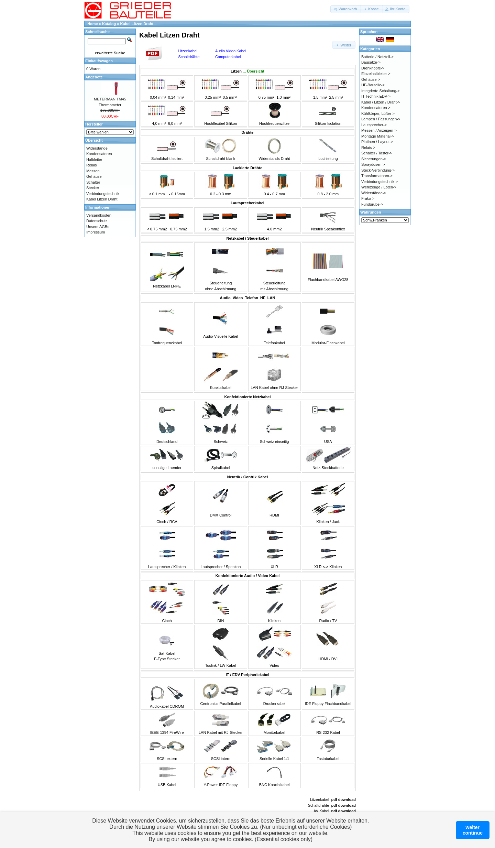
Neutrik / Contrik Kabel (247, 477)
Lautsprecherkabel (247, 203)
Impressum (95, 232)
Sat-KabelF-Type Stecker (167, 653)
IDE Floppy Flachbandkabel (328, 704)
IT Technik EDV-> (375, 96)
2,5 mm (335, 97)
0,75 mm (265, 97)
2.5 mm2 (229, 229)
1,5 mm (319, 97)
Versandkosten (98, 215)
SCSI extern (167, 759)
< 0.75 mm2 (157, 229)
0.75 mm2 (178, 229)
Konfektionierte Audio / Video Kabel (247, 576)
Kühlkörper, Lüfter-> (378, 113)
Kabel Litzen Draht (137, 24)
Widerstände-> (373, 193)
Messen (93, 171)
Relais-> (368, 147)
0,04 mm (157, 97)
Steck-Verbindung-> (378, 170)
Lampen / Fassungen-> (380, 119)
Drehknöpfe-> (372, 68)
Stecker (92, 188)
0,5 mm (229, 97)
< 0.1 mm (157, 194)
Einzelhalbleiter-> (375, 74)
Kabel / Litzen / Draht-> (380, 102)
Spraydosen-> (373, 164)
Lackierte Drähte (247, 168)
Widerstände (97, 148)
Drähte (248, 132)
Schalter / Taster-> (376, 153)
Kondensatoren (99, 154)
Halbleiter (94, 159)
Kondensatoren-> (375, 108)
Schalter (93, 182)
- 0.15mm (177, 194)
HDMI (274, 515)
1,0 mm (282, 97)
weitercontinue (473, 830)
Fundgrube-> (372, 204)
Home (92, 24)
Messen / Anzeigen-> (379, 130)
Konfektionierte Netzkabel (247, 397)
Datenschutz (96, 221)
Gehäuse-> (370, 79)
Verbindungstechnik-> (379, 182)
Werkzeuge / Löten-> (378, 187)
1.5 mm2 (211, 229)
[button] (345, 9)
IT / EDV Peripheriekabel (248, 675)
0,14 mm (175, 97)
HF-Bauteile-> (373, 85)
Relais (91, 165)
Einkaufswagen (99, 61)
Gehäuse (94, 176)
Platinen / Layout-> (377, 142)
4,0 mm (158, 123)
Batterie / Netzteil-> (377, 57)
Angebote (94, 77)
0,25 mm (212, 97)
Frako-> (367, 198)
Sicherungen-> (373, 159)
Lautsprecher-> (374, 125)
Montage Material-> (377, 136)
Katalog (109, 24)
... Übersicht (253, 71)
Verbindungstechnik (102, 194)
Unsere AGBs (97, 227)
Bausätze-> (371, 62)
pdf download (343, 799)
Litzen (236, 71)
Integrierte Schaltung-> (380, 91)
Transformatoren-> (377, 176)
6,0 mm (174, 123)
